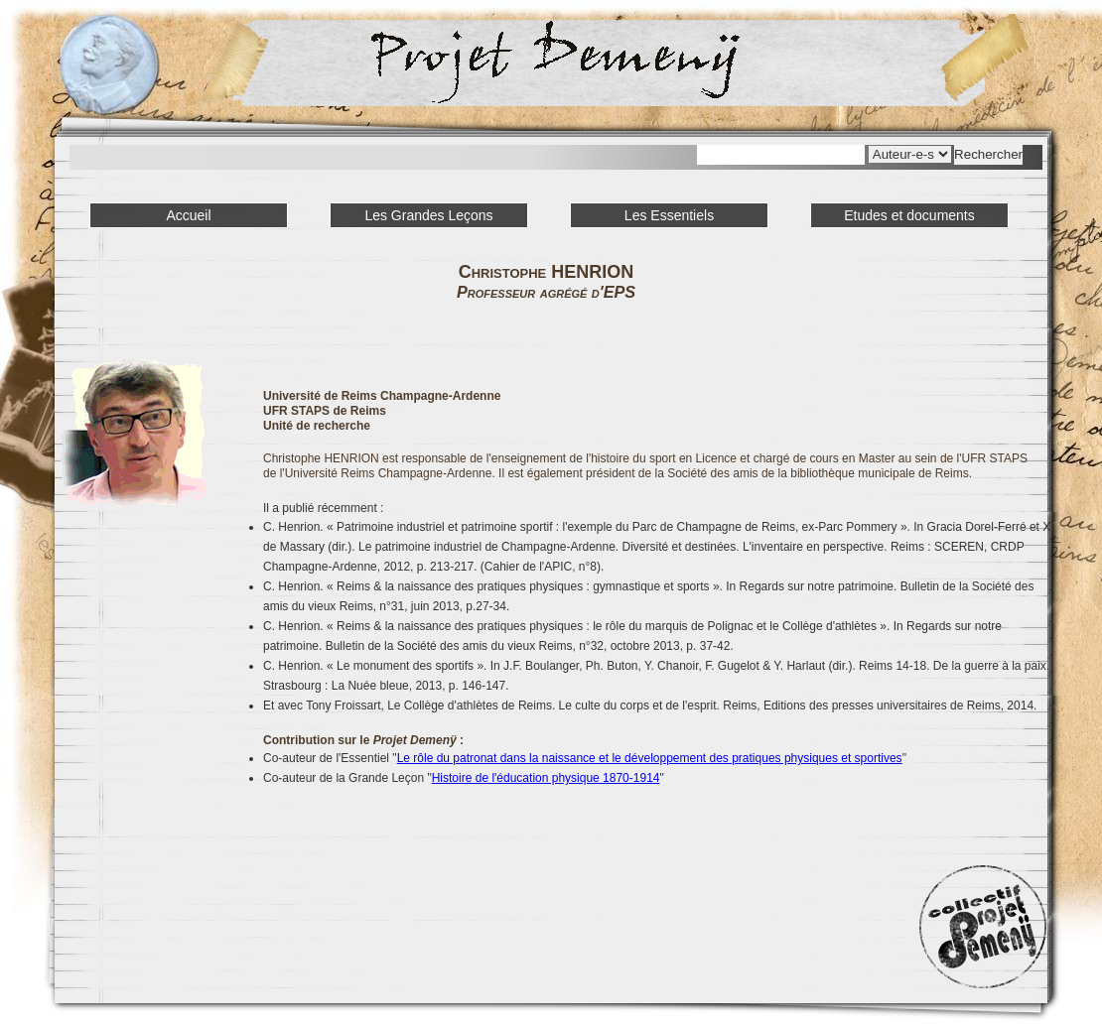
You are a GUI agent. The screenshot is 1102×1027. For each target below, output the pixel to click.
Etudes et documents (909, 215)
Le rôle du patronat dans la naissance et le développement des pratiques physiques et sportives (649, 758)
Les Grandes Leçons (428, 215)
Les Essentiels (669, 215)
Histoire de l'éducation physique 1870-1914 (546, 778)
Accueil (188, 215)
